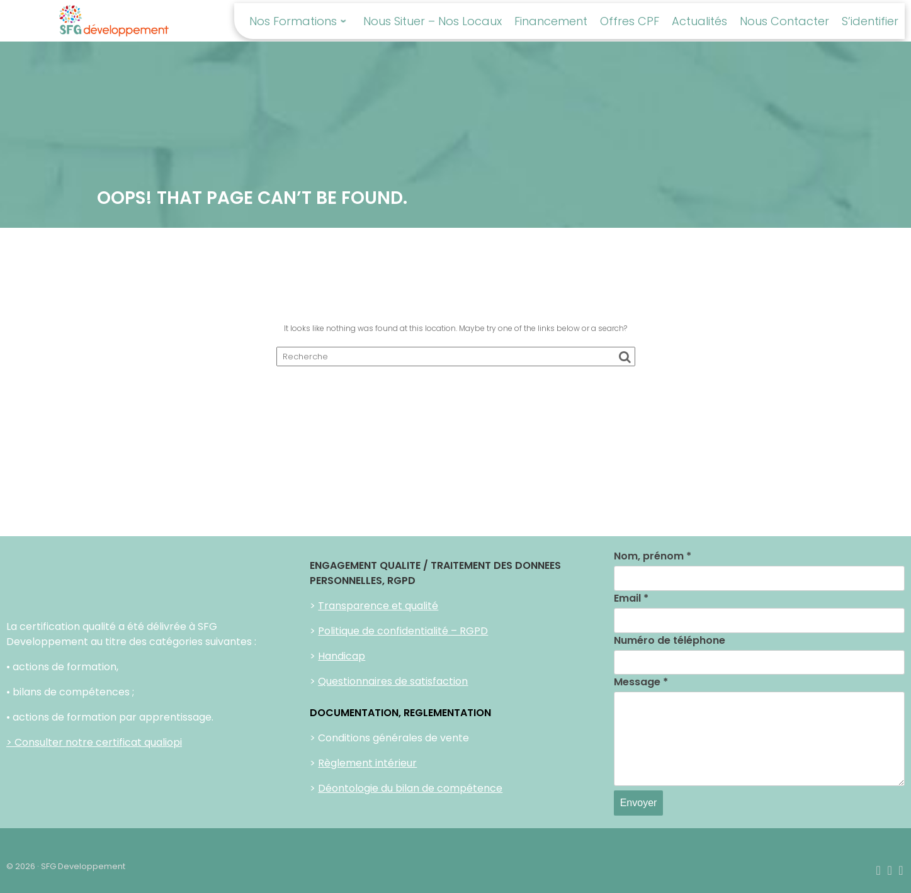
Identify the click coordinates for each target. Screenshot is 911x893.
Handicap (341, 656)
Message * (641, 682)
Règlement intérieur (367, 763)
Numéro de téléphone (669, 640)
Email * (631, 598)
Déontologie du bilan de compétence (410, 788)
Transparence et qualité (378, 605)
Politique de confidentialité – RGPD (403, 631)
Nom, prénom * (652, 556)
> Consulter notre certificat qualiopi (94, 742)
